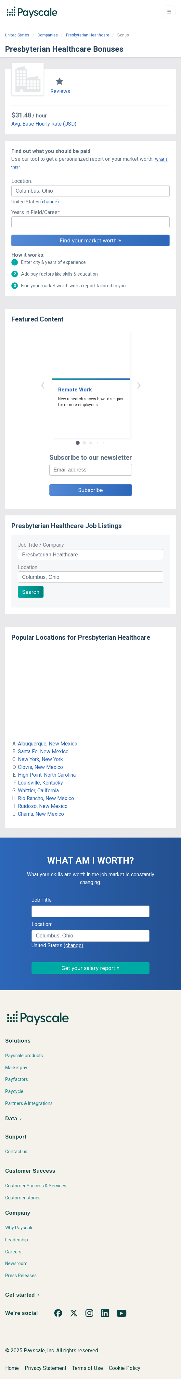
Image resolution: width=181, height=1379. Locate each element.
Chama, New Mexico (41, 814)
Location (27, 567)
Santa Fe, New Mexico (43, 751)
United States (17, 35)
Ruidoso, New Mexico (43, 806)
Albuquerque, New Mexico (47, 744)
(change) (49, 201)
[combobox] (90, 191)
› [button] (138, 384)
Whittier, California (38, 790)
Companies (47, 35)
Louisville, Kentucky (40, 783)
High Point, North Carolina (47, 775)
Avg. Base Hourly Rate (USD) (43, 124)
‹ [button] (42, 384)
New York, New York (40, 759)
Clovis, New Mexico (40, 767)
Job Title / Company (41, 545)
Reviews (60, 91)
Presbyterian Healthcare (87, 35)
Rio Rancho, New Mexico (46, 798)
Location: (21, 181)
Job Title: (42, 900)
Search (30, 592)
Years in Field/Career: (35, 212)
